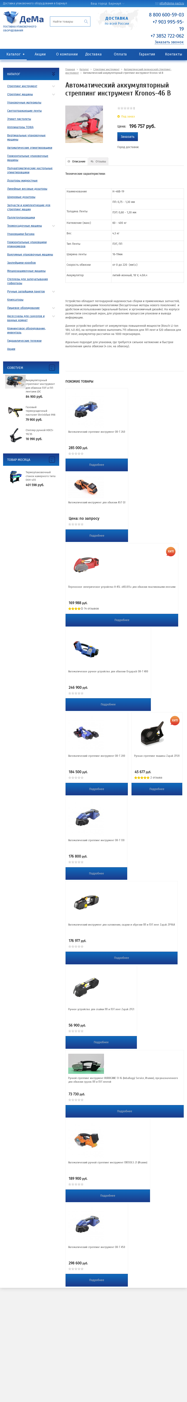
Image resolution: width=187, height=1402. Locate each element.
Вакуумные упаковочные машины (30, 254)
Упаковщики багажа (21, 234)
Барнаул (115, 3)
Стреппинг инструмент (22, 86)
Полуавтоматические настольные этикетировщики (30, 170)
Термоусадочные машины (24, 226)
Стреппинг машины (20, 94)
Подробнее (96, 465)
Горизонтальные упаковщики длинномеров (27, 244)
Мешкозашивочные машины (26, 271)
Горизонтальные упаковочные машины (27, 158)
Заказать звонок (169, 42)
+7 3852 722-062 (167, 36)
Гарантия (147, 54)
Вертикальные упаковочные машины (26, 137)
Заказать (127, 137)
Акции (40, 54)
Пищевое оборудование (23, 308)
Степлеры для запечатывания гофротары (27, 281)
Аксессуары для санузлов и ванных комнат (26, 318)
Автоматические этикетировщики (29, 148)
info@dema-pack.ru (171, 3)
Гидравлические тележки (24, 341)
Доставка (93, 54)
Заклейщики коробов (21, 263)
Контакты (173, 54)
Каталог (13, 54)
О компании (67, 54)
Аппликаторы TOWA (20, 127)
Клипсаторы (15, 299)
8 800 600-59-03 (166, 15)
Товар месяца (18, 460)
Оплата (120, 54)
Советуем (15, 368)
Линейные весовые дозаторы (27, 189)
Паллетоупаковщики (21, 217)
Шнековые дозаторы (21, 197)
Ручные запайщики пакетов (26, 291)
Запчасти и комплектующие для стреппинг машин (28, 207)
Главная (70, 69)
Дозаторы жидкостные (22, 180)
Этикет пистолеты (19, 119)
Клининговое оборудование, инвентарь (26, 330)
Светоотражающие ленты (24, 111)
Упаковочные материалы (24, 102)
